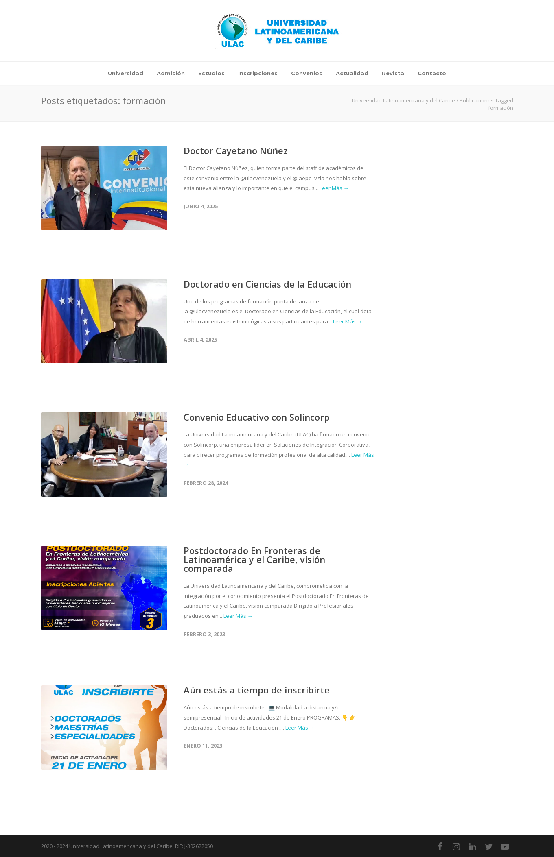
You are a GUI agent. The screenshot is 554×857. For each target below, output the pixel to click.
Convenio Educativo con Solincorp (257, 417)
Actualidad (352, 73)
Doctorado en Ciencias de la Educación (267, 284)
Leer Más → (334, 188)
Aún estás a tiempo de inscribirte (257, 690)
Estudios (211, 73)
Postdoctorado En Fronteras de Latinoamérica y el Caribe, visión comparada (254, 559)
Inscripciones (258, 73)
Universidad (125, 73)
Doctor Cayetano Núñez (236, 150)
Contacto (432, 73)
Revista (393, 73)
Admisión (171, 73)
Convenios (306, 73)
